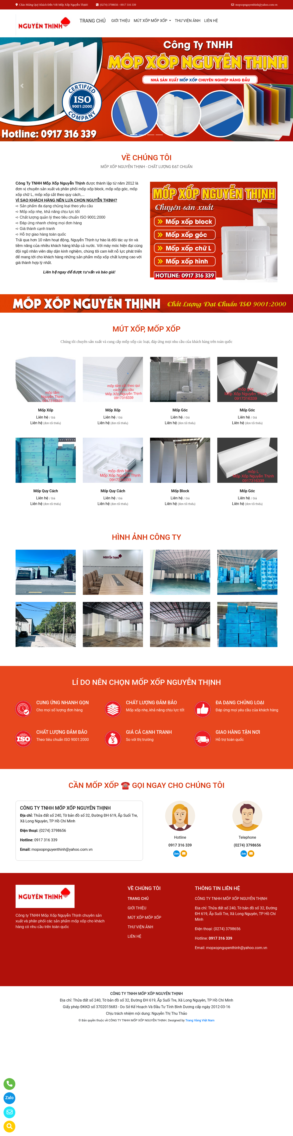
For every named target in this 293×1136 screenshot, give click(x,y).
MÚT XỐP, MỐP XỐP (146, 328)
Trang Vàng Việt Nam (199, 1020)
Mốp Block (180, 491)
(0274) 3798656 (52, 830)
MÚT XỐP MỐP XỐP (151, 20)
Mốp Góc (180, 410)
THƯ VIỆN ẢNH (187, 20)
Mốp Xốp (45, 410)
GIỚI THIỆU (120, 20)
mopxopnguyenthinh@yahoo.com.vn (61, 849)
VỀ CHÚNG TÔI (146, 157)
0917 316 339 (45, 840)
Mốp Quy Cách (45, 491)
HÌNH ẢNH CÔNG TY (146, 537)
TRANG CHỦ (92, 21)
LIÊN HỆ (211, 20)
